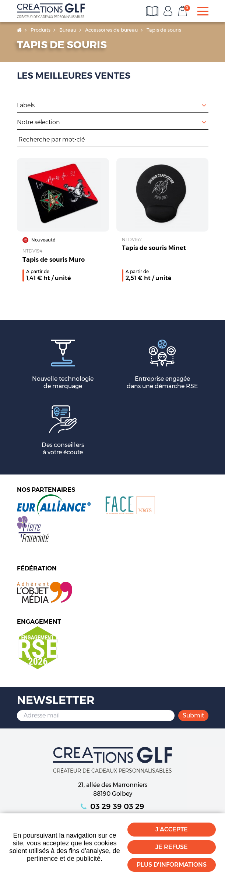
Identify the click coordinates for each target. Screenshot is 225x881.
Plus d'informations (172, 864)
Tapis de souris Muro (53, 259)
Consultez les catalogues (153, 11)
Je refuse (171, 847)
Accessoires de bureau (111, 30)
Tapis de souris (164, 30)
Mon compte (168, 11)
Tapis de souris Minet (154, 247)
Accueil (19, 29)
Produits (40, 30)
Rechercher (204, 140)
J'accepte (171, 829)
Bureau (67, 30)
